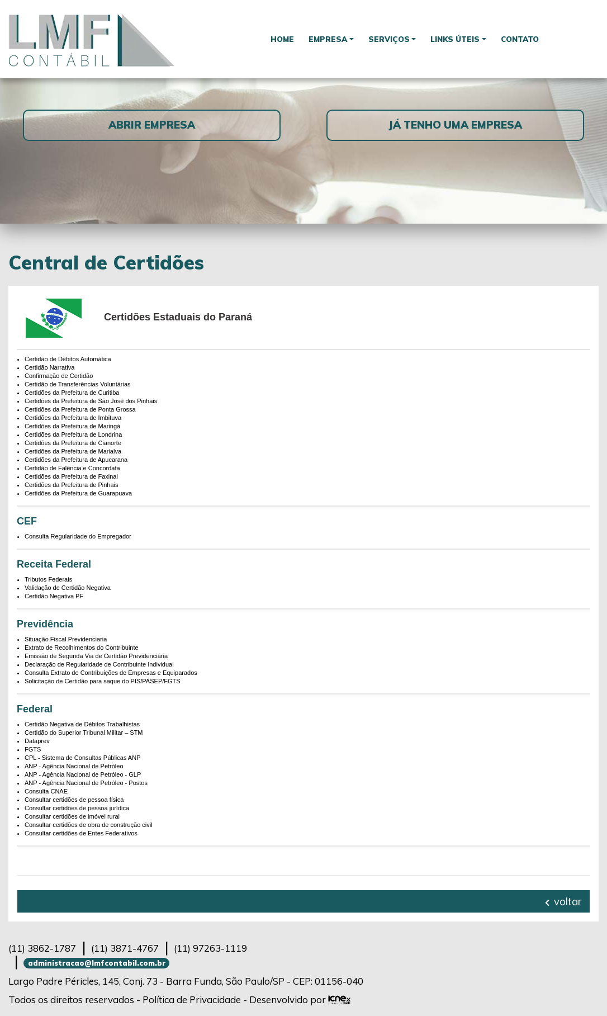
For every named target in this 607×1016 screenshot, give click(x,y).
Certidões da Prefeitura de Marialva (73, 451)
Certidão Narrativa (49, 367)
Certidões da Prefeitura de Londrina (73, 434)
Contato (520, 39)
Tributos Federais (48, 579)
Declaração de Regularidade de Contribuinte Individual (99, 664)
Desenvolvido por (299, 999)
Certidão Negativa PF (54, 596)
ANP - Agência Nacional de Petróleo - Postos (86, 782)
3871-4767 (125, 948)
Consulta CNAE (46, 791)
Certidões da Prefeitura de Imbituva (73, 417)
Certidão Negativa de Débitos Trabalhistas (82, 724)
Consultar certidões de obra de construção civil (89, 824)
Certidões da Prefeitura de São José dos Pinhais (91, 401)
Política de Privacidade (192, 999)
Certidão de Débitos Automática (68, 359)
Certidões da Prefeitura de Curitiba (72, 392)
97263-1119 (210, 948)
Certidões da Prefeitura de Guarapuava (78, 493)
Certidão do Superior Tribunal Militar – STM (84, 732)
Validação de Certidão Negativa (68, 587)
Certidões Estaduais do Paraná (178, 317)
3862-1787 (42, 948)
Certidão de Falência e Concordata (72, 468)
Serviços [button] (389, 39)
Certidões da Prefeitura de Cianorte (73, 443)
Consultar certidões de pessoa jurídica (77, 808)
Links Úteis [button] (455, 39)
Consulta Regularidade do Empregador (78, 536)
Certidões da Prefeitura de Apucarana (76, 459)
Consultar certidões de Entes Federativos (81, 833)
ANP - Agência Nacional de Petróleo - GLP (83, 774)
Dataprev (37, 741)
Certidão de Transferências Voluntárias (78, 384)
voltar (563, 901)
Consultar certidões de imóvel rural (72, 816)
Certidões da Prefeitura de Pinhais (71, 484)
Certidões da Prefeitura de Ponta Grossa (80, 409)
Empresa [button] (327, 39)
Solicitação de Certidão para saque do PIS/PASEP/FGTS (103, 681)
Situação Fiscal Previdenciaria (66, 639)
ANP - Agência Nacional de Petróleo (74, 766)
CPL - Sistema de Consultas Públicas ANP (82, 757)
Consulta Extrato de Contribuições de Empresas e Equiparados (111, 672)
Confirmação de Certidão (59, 375)
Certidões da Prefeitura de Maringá (72, 426)
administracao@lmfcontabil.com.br (96, 962)
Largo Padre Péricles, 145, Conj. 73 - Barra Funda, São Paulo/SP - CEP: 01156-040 (185, 981)
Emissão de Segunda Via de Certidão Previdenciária (96, 656)
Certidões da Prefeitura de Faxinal (71, 476)
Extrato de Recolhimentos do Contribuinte (82, 647)
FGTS (33, 749)
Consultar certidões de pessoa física (74, 799)
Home (281, 39)
